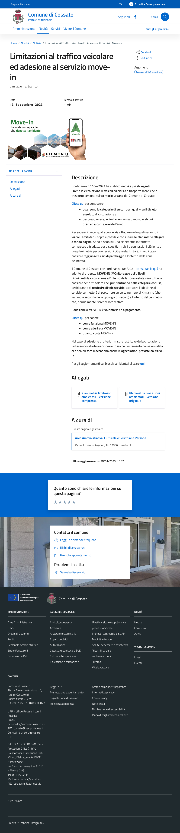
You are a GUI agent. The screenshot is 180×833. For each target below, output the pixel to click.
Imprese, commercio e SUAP (108, 633)
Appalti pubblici (59, 639)
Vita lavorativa (100, 667)
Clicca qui (78, 203)
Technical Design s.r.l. (32, 823)
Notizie (138, 622)
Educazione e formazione (64, 662)
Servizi (55, 28)
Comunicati (140, 628)
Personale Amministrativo (23, 645)
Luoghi (138, 657)
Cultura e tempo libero (63, 656)
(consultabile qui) (147, 268)
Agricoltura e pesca (61, 622)
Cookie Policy (99, 698)
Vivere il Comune (74, 28)
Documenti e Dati (18, 656)
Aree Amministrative (20, 622)
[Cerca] (165, 16)
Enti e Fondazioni (18, 650)
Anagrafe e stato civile (63, 633)
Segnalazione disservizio (64, 698)
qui (142, 363)
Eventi (138, 663)
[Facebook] (133, 16)
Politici (11, 639)
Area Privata (15, 801)
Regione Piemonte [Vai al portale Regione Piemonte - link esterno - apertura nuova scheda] (20, 4)
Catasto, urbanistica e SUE (65, 650)
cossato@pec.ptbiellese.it (28, 728)
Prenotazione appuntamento (66, 692)
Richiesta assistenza (62, 704)
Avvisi (137, 633)
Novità (43, 28)
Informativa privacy (103, 692)
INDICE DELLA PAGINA (33, 171)
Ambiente (55, 628)
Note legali (98, 704)
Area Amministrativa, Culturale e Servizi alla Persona (110, 438)
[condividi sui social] (143, 52)
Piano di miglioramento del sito (110, 715)
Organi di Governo (18, 633)
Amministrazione (24, 28)
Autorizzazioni (58, 645)
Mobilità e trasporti (103, 639)
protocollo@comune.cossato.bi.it (27, 724)
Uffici (11, 628)
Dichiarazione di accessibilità (108, 709)
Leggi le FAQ (57, 687)
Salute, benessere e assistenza (110, 645)
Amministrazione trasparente (109, 687)
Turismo (96, 662)
